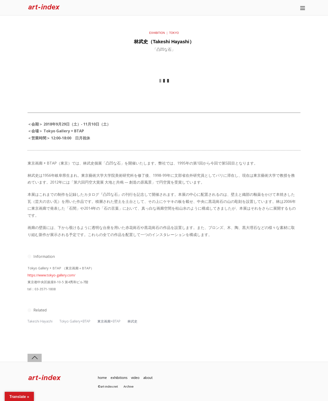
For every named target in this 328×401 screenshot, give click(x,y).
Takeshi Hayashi (40, 321)
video (135, 377)
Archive (129, 387)
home (102, 377)
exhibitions (119, 377)
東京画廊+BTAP (108, 321)
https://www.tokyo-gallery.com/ (51, 275)
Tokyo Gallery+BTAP (75, 321)
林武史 (132, 321)
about (148, 377)
